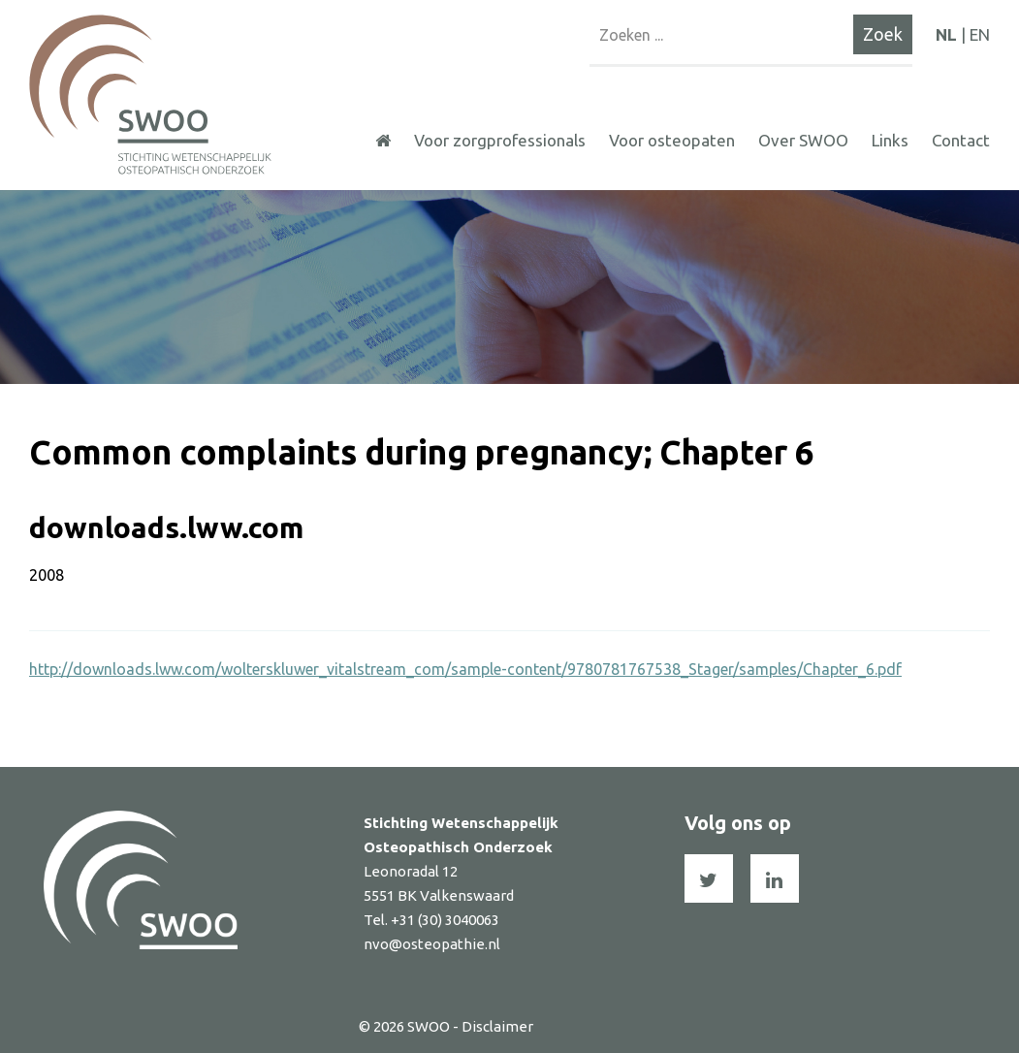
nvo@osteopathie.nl (432, 944)
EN (980, 34)
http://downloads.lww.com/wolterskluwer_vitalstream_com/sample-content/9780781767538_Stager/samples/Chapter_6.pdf (465, 669)
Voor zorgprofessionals (500, 140)
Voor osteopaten (672, 140)
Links (890, 140)
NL (946, 34)
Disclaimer (497, 1026)
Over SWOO (803, 140)
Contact (961, 140)
